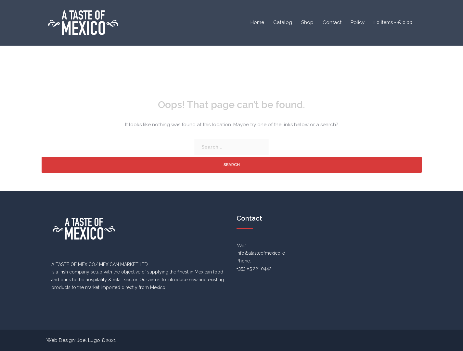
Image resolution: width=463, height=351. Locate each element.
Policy (358, 22)
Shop (307, 22)
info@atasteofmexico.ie (261, 253)
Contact (332, 22)
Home (257, 22)
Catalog (282, 22)
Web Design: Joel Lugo (73, 340)
